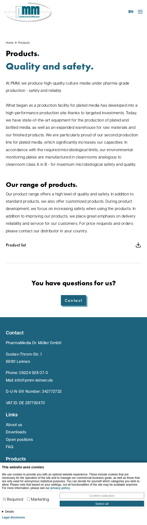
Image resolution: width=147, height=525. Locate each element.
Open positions (19, 440)
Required (15, 500)
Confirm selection (102, 496)
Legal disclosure (13, 517)
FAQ (9, 447)
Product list (73, 245)
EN (130, 11)
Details (9, 511)
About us (14, 425)
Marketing (40, 500)
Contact (73, 300)
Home (9, 43)
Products (24, 43)
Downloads (16, 432)
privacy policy (60, 488)
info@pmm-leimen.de (34, 381)
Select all (101, 504)
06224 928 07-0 (33, 373)
